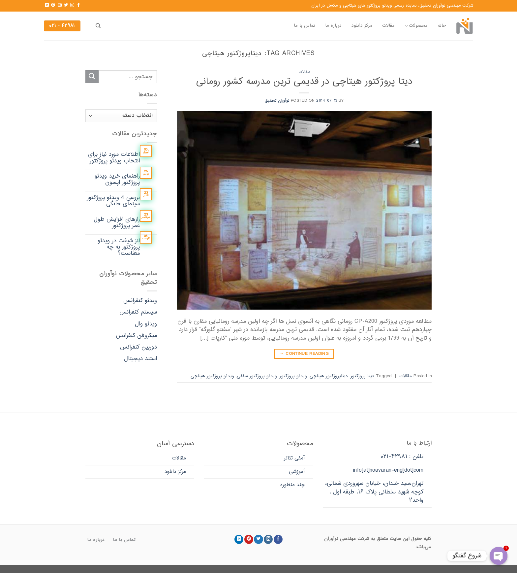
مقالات (388, 26)
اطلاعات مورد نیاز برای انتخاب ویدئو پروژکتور (114, 158)
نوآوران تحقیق (277, 100)
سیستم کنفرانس (138, 313)
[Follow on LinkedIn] (47, 5)
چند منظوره (292, 485)
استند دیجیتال (140, 359)
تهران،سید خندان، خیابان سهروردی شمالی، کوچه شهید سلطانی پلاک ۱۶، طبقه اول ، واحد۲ (374, 492)
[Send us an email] (60, 5)
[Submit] (92, 76)
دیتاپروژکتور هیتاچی (329, 376)
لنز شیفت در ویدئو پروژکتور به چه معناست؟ (119, 247)
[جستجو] (98, 25)
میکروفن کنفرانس (136, 336)
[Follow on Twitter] (66, 5)
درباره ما (333, 26)
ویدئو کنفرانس (140, 301)
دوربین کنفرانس (138, 347)
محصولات (416, 26)
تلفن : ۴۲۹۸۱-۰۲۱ (401, 457)
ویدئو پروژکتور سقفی (257, 376)
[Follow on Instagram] (72, 5)
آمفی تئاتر (294, 458)
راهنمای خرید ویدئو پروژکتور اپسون (117, 179)
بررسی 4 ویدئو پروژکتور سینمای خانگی (113, 201)
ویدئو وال (146, 324)
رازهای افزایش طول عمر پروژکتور (117, 223)
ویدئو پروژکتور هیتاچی (212, 376)
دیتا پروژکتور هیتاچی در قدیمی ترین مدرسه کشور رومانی (304, 82)
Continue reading (304, 353)
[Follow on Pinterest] (53, 5)
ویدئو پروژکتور (293, 376)
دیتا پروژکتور (362, 376)
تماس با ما (304, 26)
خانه (442, 26)
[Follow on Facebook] (78, 5)
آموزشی (297, 471)
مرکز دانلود (361, 26)
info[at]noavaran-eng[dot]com (388, 470)
